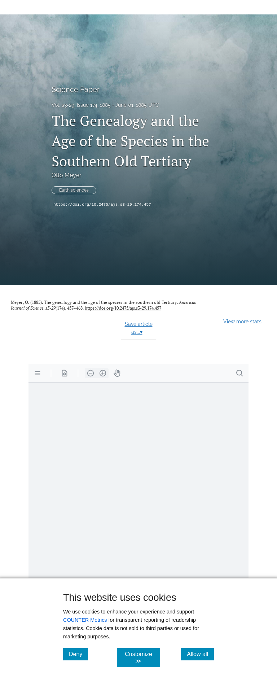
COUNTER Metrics (85, 620)
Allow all (200, 654)
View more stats (242, 321)
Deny (78, 654)
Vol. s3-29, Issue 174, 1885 (81, 105)
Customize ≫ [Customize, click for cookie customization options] (142, 657)
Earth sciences (74, 190)
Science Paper (76, 89)
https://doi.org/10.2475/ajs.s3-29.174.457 (102, 204)
